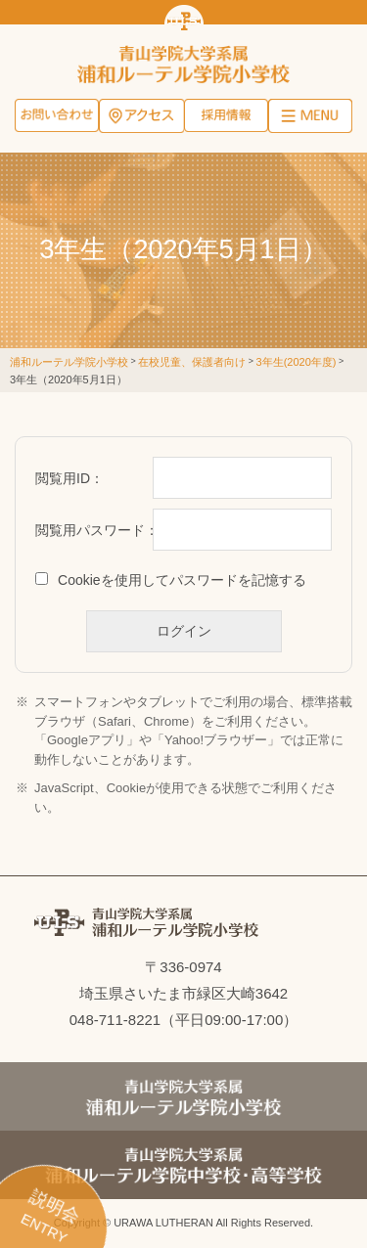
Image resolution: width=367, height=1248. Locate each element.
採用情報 (226, 118)
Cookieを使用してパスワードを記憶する (182, 580)
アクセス (141, 118)
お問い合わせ (57, 118)
